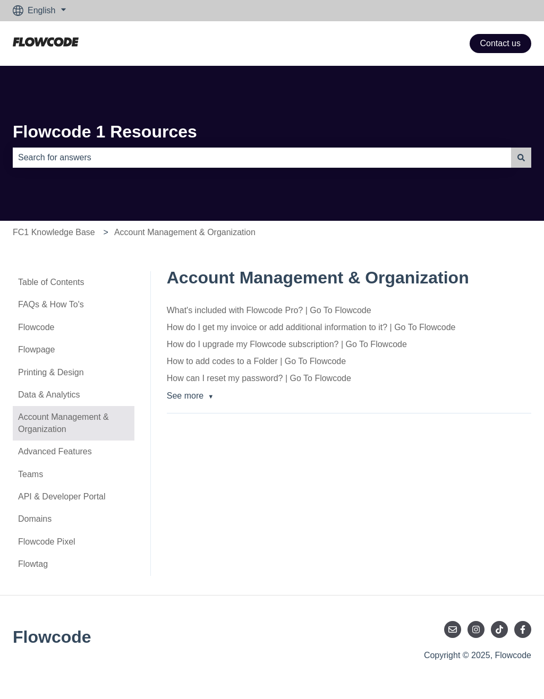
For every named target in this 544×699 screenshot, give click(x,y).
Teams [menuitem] (30, 474)
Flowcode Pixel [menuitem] (46, 541)
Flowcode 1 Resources (105, 131)
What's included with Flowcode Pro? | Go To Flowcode (269, 310)
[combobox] (262, 158)
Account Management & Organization (185, 232)
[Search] (521, 158)
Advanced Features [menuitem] (55, 451)
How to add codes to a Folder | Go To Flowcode (256, 361)
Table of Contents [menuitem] (51, 282)
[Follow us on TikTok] (499, 629)
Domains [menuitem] (35, 518)
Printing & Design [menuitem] (51, 372)
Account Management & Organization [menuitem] (63, 422)
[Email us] (452, 629)
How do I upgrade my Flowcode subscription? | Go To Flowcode (287, 344)
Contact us (500, 43)
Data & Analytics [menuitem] (49, 394)
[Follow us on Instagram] (476, 629)
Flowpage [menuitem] (36, 349)
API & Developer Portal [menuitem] (62, 496)
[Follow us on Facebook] (522, 629)
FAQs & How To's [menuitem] (51, 304)
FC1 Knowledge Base (54, 232)
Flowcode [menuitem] (36, 327)
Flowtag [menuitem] (33, 563)
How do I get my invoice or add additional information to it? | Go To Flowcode (311, 327)
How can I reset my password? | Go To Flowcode (259, 378)
